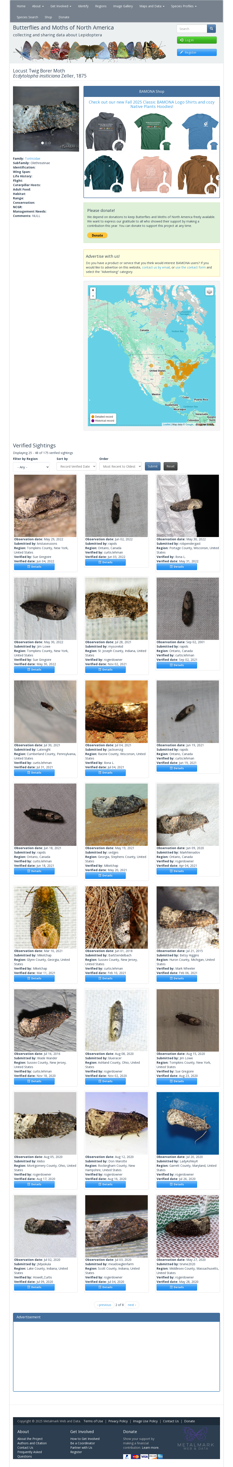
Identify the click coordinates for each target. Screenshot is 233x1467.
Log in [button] (187, 40)
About (38, 6)
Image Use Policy (145, 1421)
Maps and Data (152, 6)
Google (189, 424)
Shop (48, 17)
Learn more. (150, 1447)
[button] (18, 119)
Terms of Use (93, 1421)
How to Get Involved (85, 1439)
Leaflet (166, 424)
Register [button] (188, 52)
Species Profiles (184, 6)
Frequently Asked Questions (29, 1454)
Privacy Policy (118, 1421)
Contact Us (171, 1421)
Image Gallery (123, 6)
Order (103, 459)
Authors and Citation (32, 1443)
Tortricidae (32, 158)
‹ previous (104, 1305)
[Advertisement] (116, 1356)
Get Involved (60, 6)
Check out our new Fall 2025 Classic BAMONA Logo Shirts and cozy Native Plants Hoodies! (152, 104)
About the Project (30, 1439)
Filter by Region (25, 459)
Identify (83, 6)
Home (21, 6)
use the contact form (191, 267)
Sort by (62, 459)
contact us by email (156, 267)
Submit (153, 466)
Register (76, 1452)
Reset (170, 466)
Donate (64, 17)
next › (132, 1305)
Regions (101, 6)
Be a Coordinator (82, 1443)
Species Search (27, 17)
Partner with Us (81, 1447)
